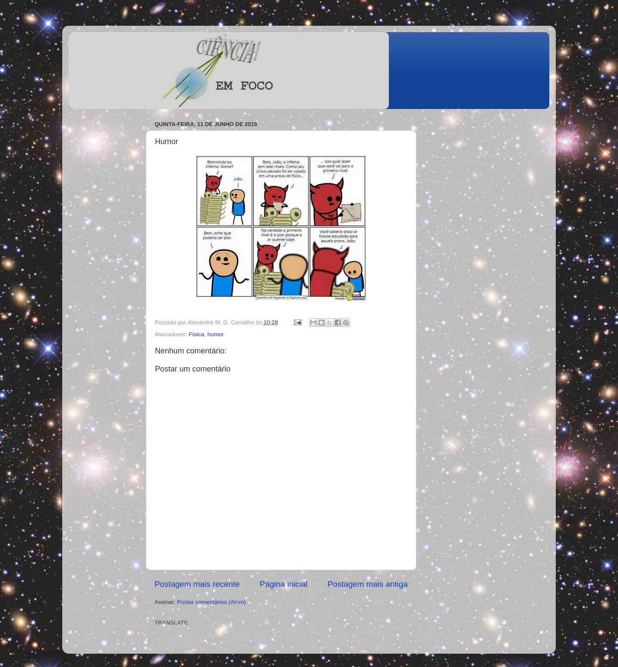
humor (215, 334)
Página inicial (283, 584)
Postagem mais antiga (367, 584)
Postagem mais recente (196, 584)
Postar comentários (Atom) (211, 602)
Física (196, 334)
